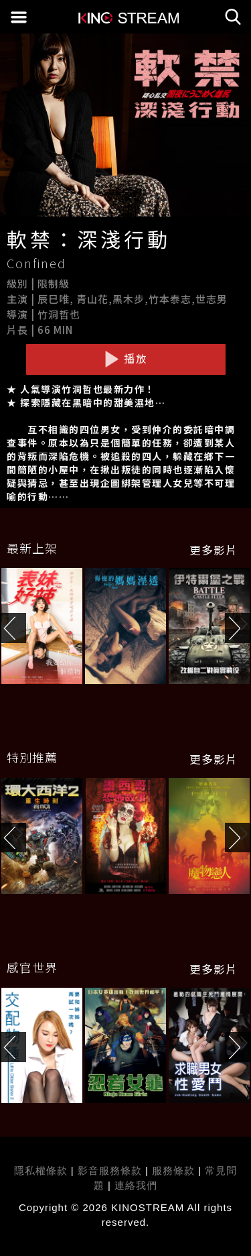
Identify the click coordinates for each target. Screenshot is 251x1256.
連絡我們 (135, 1185)
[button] (238, 628)
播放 (126, 358)
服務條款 (175, 1170)
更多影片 (213, 550)
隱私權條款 (41, 1170)
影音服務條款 (110, 1170)
